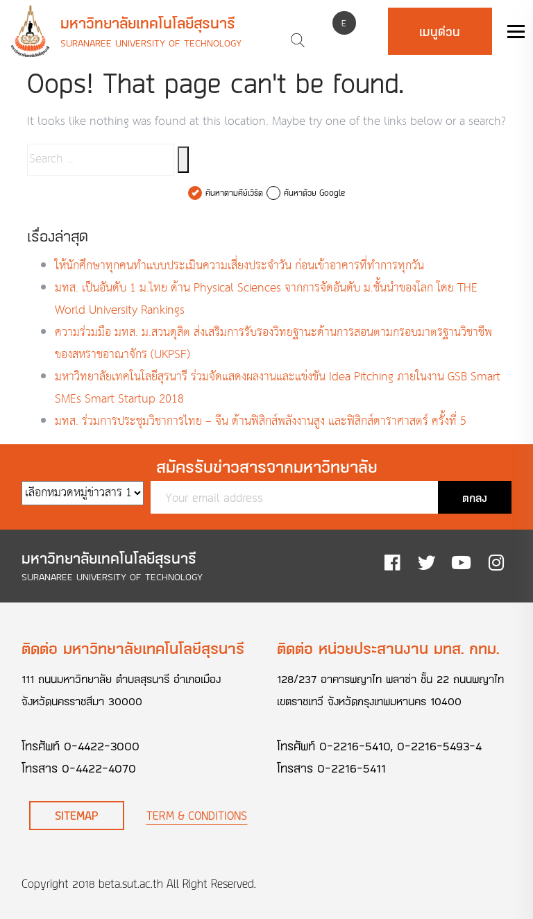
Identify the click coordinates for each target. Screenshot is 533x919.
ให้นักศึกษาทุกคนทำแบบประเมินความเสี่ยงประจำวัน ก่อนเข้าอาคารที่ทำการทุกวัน (239, 266)
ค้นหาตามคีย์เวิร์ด (234, 192)
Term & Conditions (196, 816)
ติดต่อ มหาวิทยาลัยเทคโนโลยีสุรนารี (133, 648)
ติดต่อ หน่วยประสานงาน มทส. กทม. (388, 648)
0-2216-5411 (351, 767)
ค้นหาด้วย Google (314, 192)
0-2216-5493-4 (439, 745)
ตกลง (474, 497)
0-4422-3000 (101, 745)
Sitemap (77, 816)
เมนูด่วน (439, 31)
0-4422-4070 (99, 767)
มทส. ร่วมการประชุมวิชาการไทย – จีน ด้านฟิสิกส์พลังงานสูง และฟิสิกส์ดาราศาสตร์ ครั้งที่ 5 (260, 421)
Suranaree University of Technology (151, 43)
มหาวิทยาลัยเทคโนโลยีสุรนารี (147, 23)
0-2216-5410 (355, 745)
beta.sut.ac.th (131, 884)
